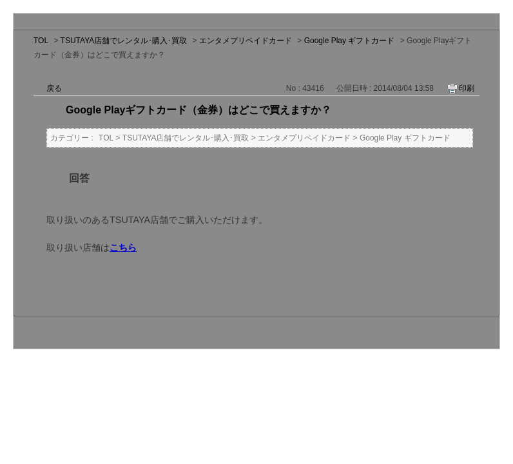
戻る (54, 88)
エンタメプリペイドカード (245, 40)
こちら (123, 247)
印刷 (466, 88)
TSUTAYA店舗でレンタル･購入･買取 (124, 40)
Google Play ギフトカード (349, 40)
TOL (41, 40)
